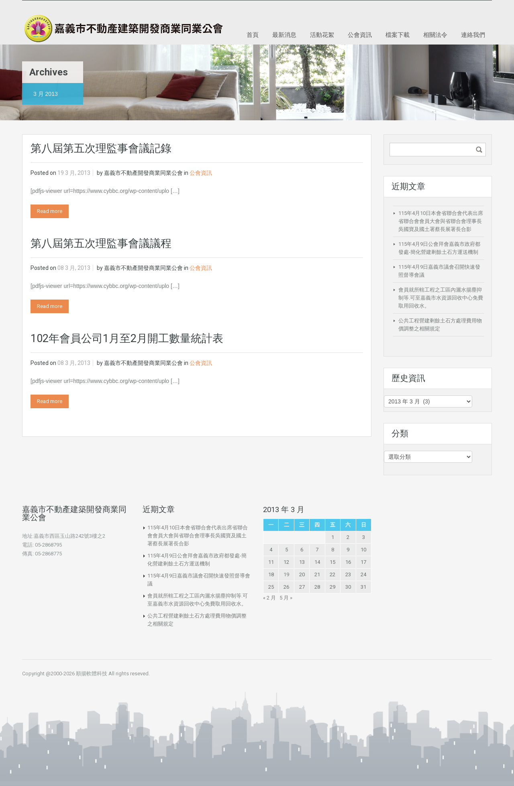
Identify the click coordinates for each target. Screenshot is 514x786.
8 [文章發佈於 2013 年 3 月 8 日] (332, 550)
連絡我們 (473, 34)
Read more (49, 211)
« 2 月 (269, 598)
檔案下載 (398, 34)
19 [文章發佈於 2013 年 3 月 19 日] (286, 574)
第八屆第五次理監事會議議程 (101, 243)
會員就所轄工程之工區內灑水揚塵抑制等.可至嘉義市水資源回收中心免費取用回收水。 (440, 298)
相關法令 (435, 34)
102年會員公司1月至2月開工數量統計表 (127, 338)
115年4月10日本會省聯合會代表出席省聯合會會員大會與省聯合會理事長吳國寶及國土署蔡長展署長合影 (440, 221)
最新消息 (284, 34)
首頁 (253, 34)
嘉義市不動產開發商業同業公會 (143, 173)
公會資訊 (360, 34)
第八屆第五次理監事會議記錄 (101, 148)
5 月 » (285, 598)
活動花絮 (322, 34)
